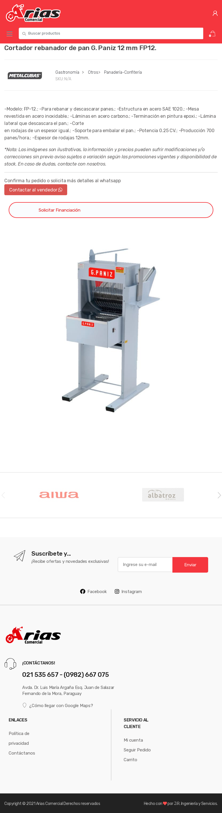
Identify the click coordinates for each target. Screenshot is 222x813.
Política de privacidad (19, 738)
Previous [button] (3, 495)
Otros (93, 72)
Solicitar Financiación (59, 210)
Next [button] (219, 495)
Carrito (130, 759)
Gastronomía (67, 72)
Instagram (128, 591)
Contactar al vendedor (35, 189)
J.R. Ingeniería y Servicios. (196, 803)
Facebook (93, 591)
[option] (111, 330)
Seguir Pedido (137, 750)
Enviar (190, 565)
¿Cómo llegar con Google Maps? (57, 705)
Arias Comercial (49, 803)
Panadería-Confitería (123, 72)
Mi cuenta (133, 740)
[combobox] (111, 33)
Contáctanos (22, 753)
